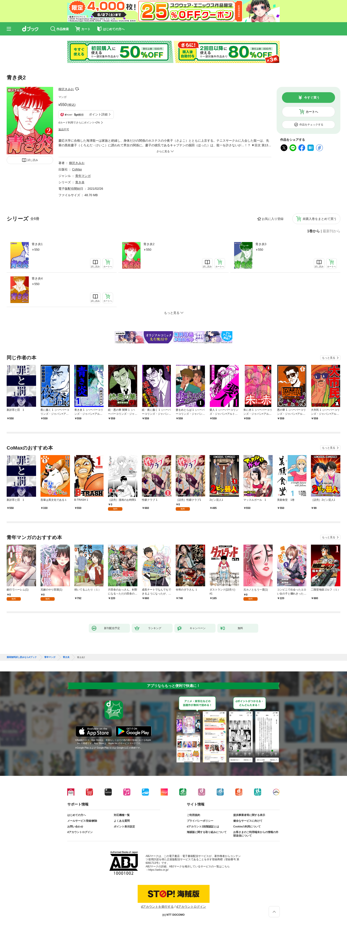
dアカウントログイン (80, 832)
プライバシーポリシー (200, 820)
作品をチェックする (311, 124)
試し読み (32, 160)
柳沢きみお (66, 89)
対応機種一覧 (122, 815)
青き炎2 (148, 244)
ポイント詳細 (98, 114)
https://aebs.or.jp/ (158, 869)
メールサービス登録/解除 (82, 820)
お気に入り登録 (272, 219)
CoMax (77, 169)
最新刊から (331, 231)
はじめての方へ (76, 815)
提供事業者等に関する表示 (249, 815)
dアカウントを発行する (157, 906)
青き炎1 (37, 244)
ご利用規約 (193, 815)
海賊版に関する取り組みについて (207, 832)
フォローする (77, 89)
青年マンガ (83, 176)
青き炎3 (260, 244)
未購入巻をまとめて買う (320, 219)
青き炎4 (37, 278)
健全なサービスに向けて (247, 820)
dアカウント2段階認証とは (203, 826)
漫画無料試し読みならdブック (22, 657)
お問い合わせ (75, 826)
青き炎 (80, 182)
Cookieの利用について (247, 826)
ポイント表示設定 (124, 826)
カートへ (312, 111)
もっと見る (328, 357)
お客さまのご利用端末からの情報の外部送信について (255, 834)
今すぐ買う (312, 97)
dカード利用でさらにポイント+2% (79, 122)
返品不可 (63, 129)
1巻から (313, 231)
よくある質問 (122, 820)
